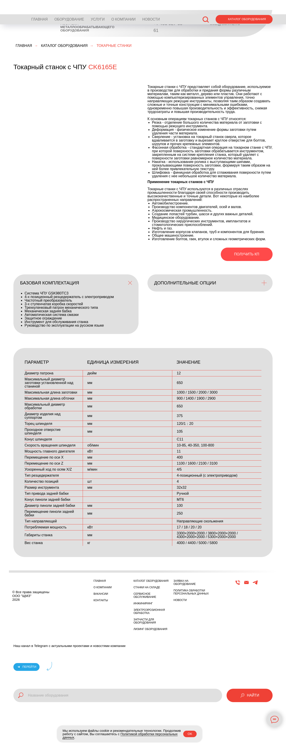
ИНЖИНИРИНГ (143, 603)
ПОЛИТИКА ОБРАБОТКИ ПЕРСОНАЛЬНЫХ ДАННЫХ (191, 592)
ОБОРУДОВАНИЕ (69, 5)
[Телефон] (238, 584)
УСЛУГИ (98, 5)
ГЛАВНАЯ (39, 5)
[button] (205, 5)
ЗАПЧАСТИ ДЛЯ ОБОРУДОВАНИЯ (145, 621)
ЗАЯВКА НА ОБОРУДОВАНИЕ (185, 582)
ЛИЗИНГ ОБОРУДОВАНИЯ (150, 629)
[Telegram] (255, 584)
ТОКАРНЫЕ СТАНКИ (114, 46)
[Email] (246, 584)
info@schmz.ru (225, 23)
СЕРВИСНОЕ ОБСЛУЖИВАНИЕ (145, 595)
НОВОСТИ (151, 5)
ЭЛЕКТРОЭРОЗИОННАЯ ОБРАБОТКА (149, 611)
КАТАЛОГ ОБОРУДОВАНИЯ (64, 46)
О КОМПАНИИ (123, 5)
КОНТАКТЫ (101, 600)
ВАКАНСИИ (101, 593)
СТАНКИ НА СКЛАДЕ (147, 587)
